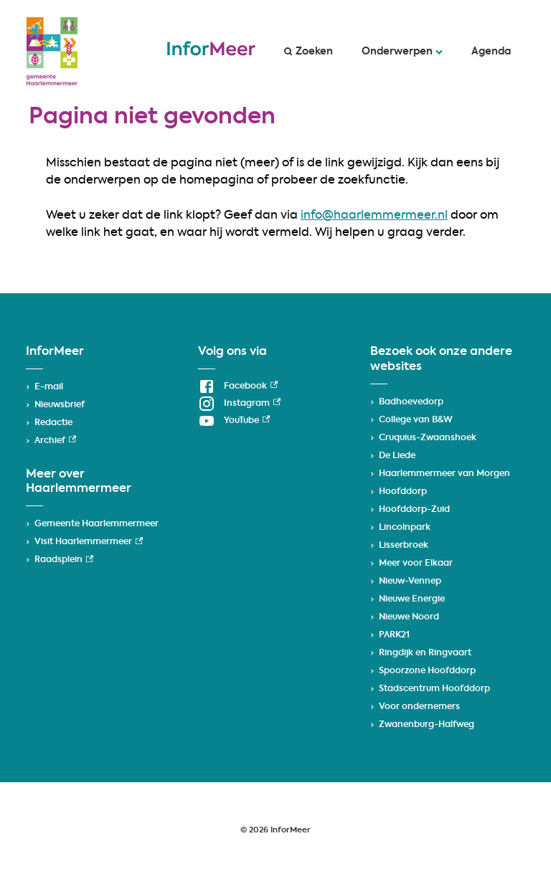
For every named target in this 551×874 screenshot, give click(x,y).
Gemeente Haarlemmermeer (96, 524)
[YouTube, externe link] (234, 420)
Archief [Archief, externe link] (55, 441)
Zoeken (308, 52)
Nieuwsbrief (59, 405)
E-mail (48, 387)
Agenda (491, 52)
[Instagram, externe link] (239, 403)
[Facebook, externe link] (238, 386)
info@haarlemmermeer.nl (374, 216)
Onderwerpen (402, 52)
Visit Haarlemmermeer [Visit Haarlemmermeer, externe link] (88, 542)
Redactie (53, 423)
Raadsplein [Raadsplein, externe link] (63, 560)
